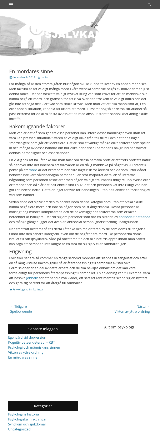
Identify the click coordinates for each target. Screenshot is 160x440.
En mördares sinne (22, 357)
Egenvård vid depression (27, 337)
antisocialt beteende (134, 217)
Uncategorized (19, 429)
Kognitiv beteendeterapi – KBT (31, 342)
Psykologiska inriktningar (28, 289)
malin (44, 77)
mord (33, 170)
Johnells (32, 278)
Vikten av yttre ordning (25, 352)
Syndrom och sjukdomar (27, 424)
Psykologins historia (23, 414)
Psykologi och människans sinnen (34, 347)
